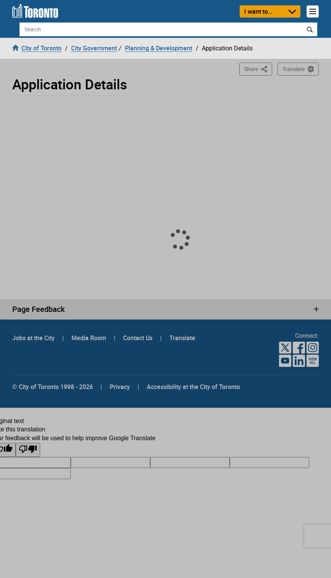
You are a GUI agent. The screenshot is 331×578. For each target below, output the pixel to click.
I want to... (258, 11)
